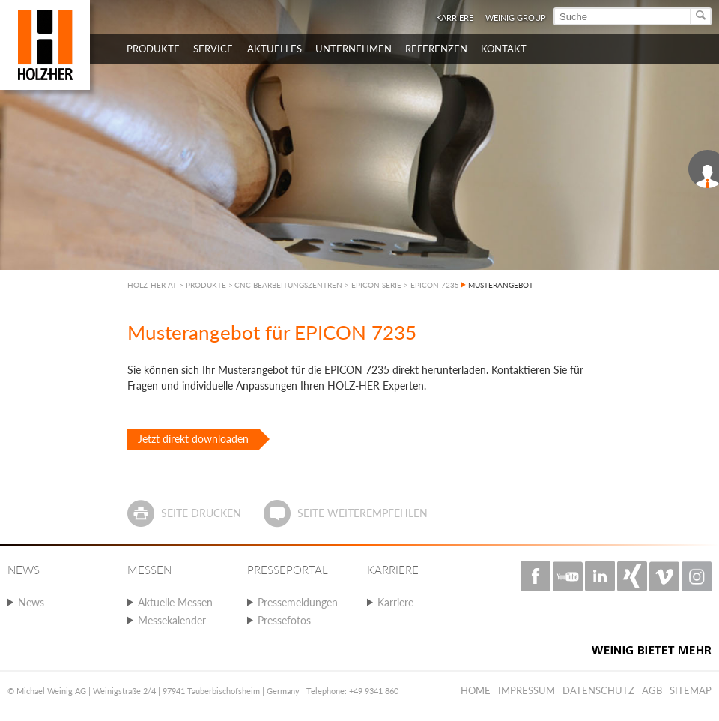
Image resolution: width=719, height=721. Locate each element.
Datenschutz (598, 690)
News (31, 602)
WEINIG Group (515, 17)
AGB (652, 690)
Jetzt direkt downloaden (193, 438)
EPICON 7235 (434, 284)
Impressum (526, 690)
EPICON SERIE (376, 284)
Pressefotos (284, 620)
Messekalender (172, 620)
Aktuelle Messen (175, 602)
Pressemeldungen (298, 602)
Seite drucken (201, 513)
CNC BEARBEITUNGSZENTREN (288, 284)
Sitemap (691, 690)
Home (476, 690)
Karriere (454, 17)
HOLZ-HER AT (152, 284)
